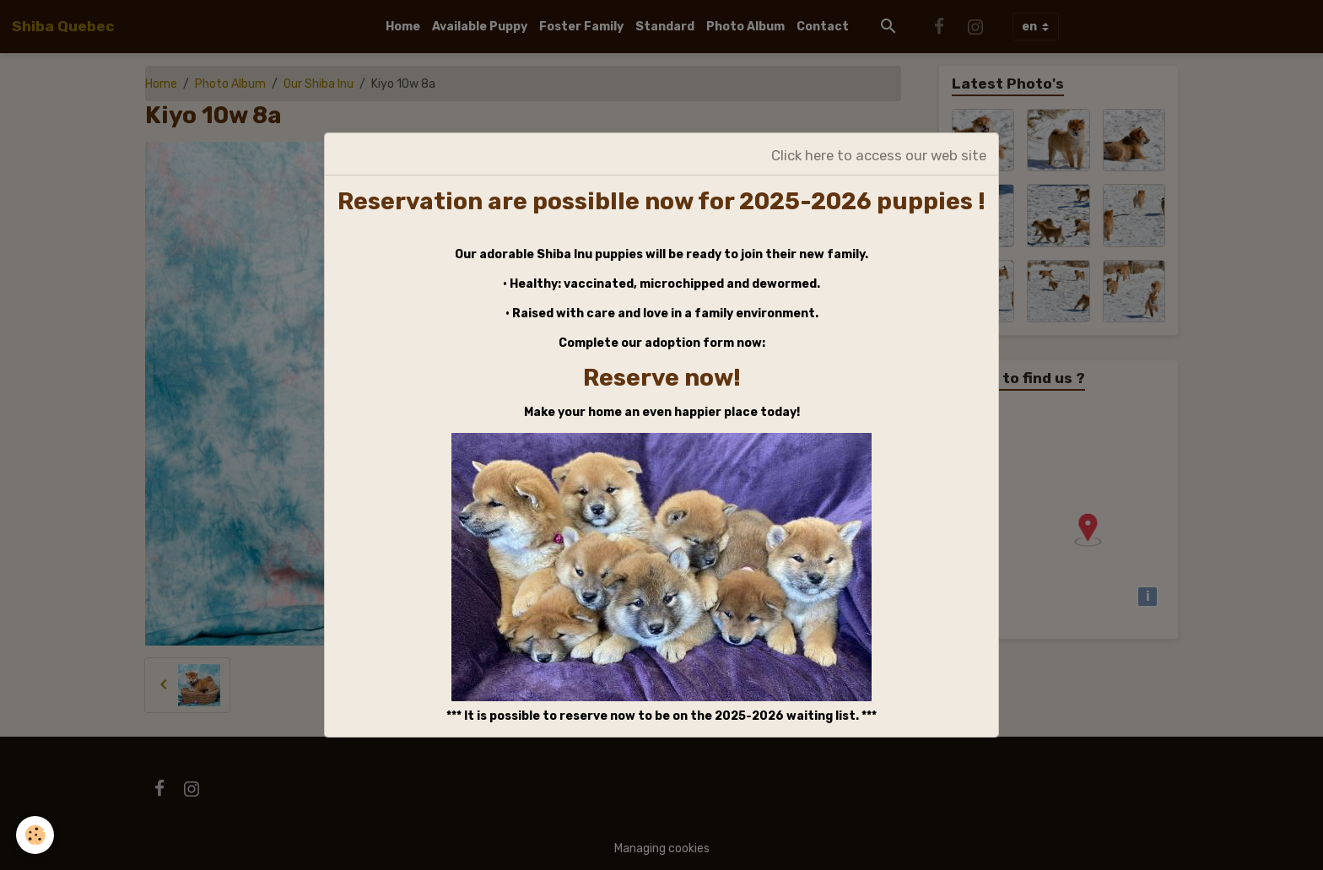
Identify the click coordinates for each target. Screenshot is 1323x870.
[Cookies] (36, 835)
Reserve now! (662, 378)
